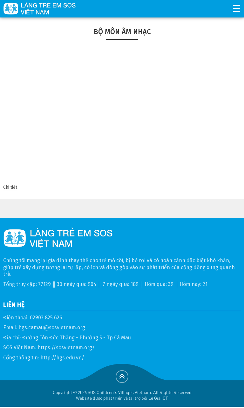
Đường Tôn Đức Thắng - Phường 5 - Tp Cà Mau (76, 338)
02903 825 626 (46, 318)
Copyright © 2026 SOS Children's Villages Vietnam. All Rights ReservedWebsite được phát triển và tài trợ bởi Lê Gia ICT (122, 395)
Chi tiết (10, 187)
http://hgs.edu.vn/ (62, 358)
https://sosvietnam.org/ (66, 347)
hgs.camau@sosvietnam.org (51, 327)
